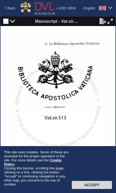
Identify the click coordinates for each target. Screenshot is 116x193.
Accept (92, 185)
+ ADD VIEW (66, 8)
